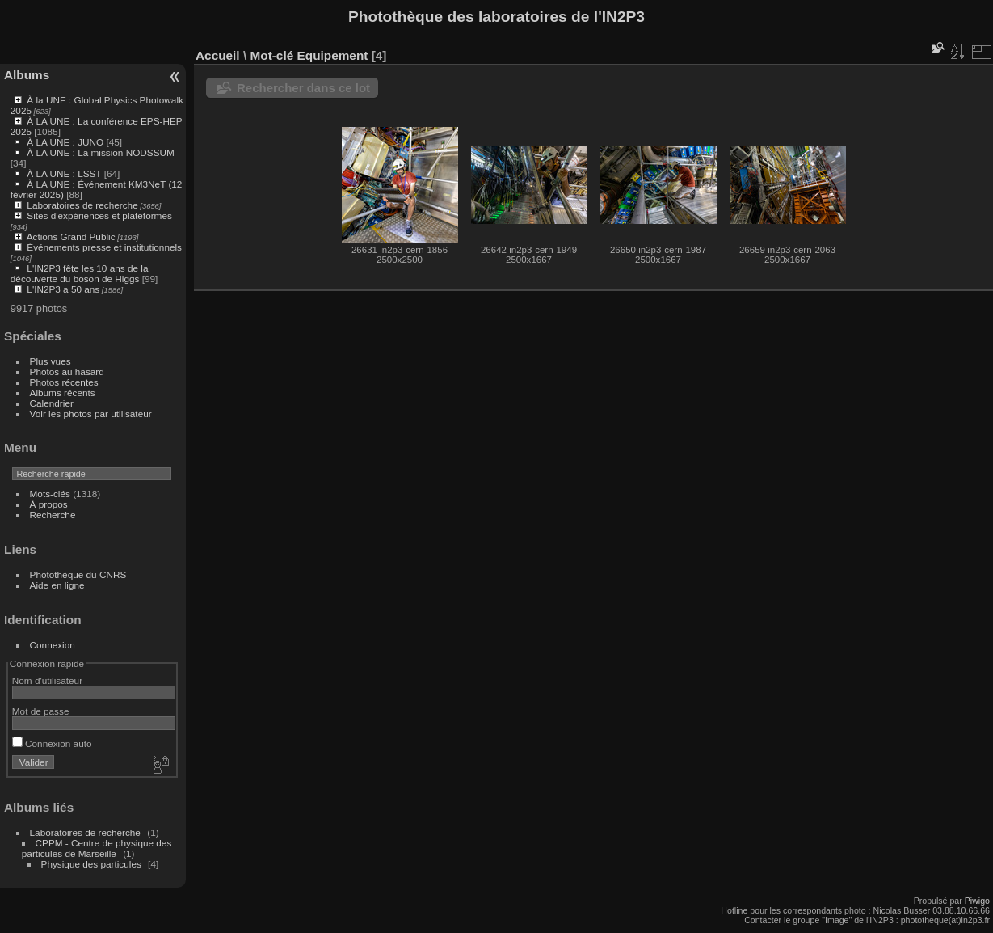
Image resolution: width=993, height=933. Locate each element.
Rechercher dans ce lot (303, 88)
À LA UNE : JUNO (66, 142)
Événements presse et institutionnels (104, 247)
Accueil (218, 55)
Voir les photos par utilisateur (91, 413)
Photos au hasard (67, 371)
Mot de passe (40, 711)
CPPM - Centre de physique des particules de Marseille (97, 848)
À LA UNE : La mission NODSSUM (100, 152)
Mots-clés (50, 493)
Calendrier (52, 403)
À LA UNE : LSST (64, 173)
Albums (26, 75)
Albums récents (62, 392)
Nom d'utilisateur (47, 680)
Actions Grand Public (71, 236)
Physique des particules (91, 864)
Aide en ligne (57, 585)
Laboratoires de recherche (82, 205)
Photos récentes (64, 382)
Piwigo (977, 901)
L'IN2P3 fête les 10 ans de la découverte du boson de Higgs (80, 273)
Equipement (332, 55)
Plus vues (50, 361)
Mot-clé (271, 55)
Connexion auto (52, 743)
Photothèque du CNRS (78, 574)
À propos (49, 504)
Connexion (52, 645)
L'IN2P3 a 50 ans (63, 289)
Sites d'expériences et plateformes (99, 215)
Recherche (53, 514)
